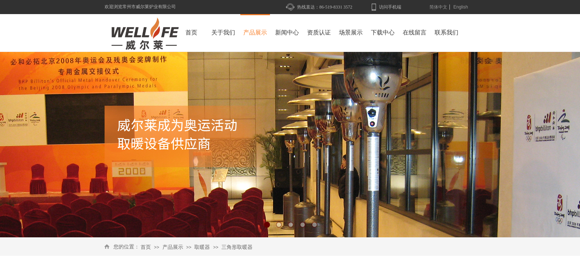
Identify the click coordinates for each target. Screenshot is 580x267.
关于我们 (223, 32)
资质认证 (319, 32)
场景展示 (351, 32)
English (460, 7)
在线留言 (414, 32)
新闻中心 (287, 32)
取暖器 (202, 247)
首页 (146, 247)
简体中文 (438, 7)
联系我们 (446, 32)
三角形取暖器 (237, 247)
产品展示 (172, 247)
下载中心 (383, 32)
